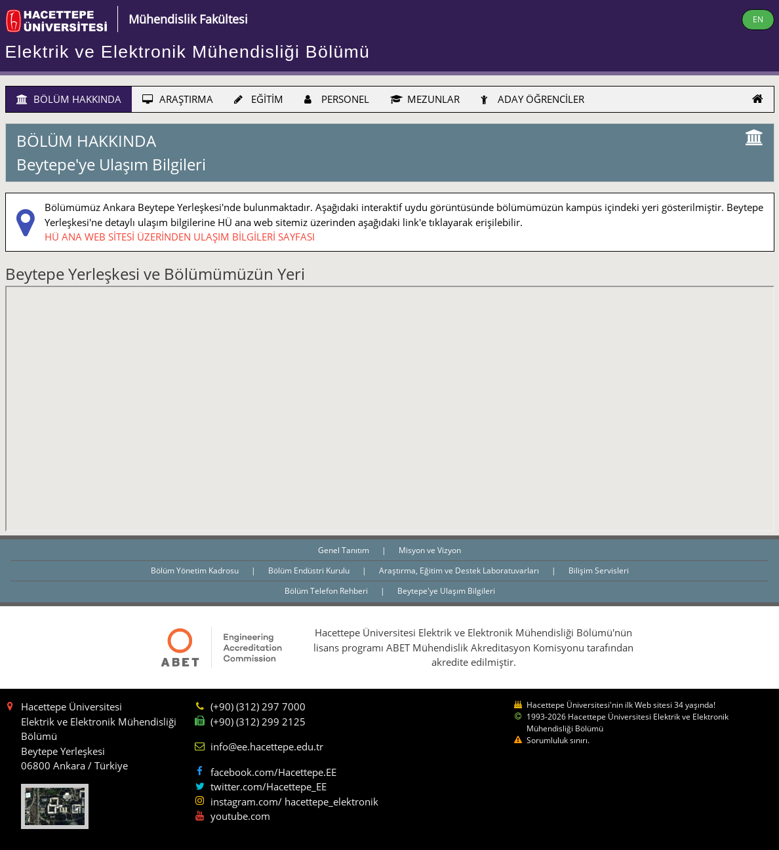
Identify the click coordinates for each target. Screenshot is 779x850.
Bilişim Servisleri (599, 570)
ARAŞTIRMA (177, 99)
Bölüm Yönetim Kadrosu (196, 570)
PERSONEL (336, 99)
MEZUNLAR (425, 99)
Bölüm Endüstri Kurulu (309, 570)
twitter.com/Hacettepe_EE (268, 786)
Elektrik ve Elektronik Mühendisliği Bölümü (187, 52)
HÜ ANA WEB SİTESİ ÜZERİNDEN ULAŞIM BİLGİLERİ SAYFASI (180, 236)
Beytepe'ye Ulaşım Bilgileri (446, 590)
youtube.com (240, 815)
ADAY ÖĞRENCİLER (532, 99)
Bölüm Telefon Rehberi (327, 590)
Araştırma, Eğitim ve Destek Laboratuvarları (460, 570)
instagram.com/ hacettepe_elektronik (294, 801)
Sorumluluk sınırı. (558, 740)
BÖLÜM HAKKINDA (68, 99)
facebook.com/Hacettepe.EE (273, 772)
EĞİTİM (258, 99)
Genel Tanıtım (344, 550)
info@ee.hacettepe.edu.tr (266, 746)
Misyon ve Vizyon (430, 550)
